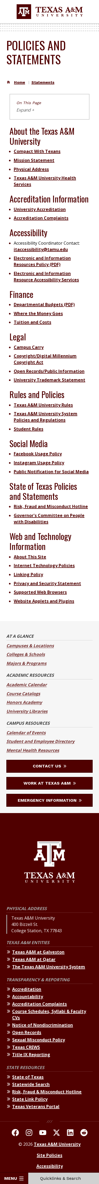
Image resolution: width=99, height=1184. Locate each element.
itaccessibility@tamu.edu (41, 249)
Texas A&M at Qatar (33, 959)
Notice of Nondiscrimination (42, 1025)
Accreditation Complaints (41, 218)
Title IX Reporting (31, 1054)
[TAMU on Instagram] (29, 1133)
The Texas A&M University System (48, 967)
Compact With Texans (37, 151)
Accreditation (26, 989)
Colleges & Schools (25, 654)
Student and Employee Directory (40, 741)
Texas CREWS (26, 1047)
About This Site (30, 557)
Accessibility (49, 1166)
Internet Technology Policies (44, 565)
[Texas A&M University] (49, 863)
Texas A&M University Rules (43, 405)
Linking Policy (28, 574)
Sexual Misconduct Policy (38, 1040)
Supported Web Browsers (40, 592)
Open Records (26, 1032)
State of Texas (28, 1077)
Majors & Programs (26, 663)
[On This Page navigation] (49, 106)
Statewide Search (31, 1084)
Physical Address (31, 169)
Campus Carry (29, 347)
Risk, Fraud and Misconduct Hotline (51, 506)
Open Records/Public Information (49, 371)
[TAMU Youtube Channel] (43, 1133)
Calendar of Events (26, 733)
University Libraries (27, 711)
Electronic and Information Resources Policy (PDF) (42, 261)
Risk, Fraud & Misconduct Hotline (47, 1092)
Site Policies (49, 1155)
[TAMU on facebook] (15, 1133)
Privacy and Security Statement (47, 583)
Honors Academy (24, 702)
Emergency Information (50, 800)
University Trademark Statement (49, 380)
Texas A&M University (57, 1144)
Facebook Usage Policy (38, 454)
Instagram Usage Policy (39, 463)
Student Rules (28, 429)
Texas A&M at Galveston (38, 952)
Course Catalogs (23, 694)
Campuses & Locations (30, 646)
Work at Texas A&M (49, 783)
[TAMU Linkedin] (70, 1133)
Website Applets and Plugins (44, 601)
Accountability (27, 996)
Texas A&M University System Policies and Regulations (45, 417)
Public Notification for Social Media (51, 472)
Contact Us (49, 766)
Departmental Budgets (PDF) (44, 304)
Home (19, 82)
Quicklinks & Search (63, 1178)
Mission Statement (34, 160)
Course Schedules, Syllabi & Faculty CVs (49, 1014)
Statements (42, 82)
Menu (13, 1178)
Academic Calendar (26, 685)
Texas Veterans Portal (35, 1106)
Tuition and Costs (32, 322)
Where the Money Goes (38, 313)
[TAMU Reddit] (84, 1133)
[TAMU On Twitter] (56, 1133)
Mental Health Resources (32, 750)
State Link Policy (30, 1099)
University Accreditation (40, 209)
